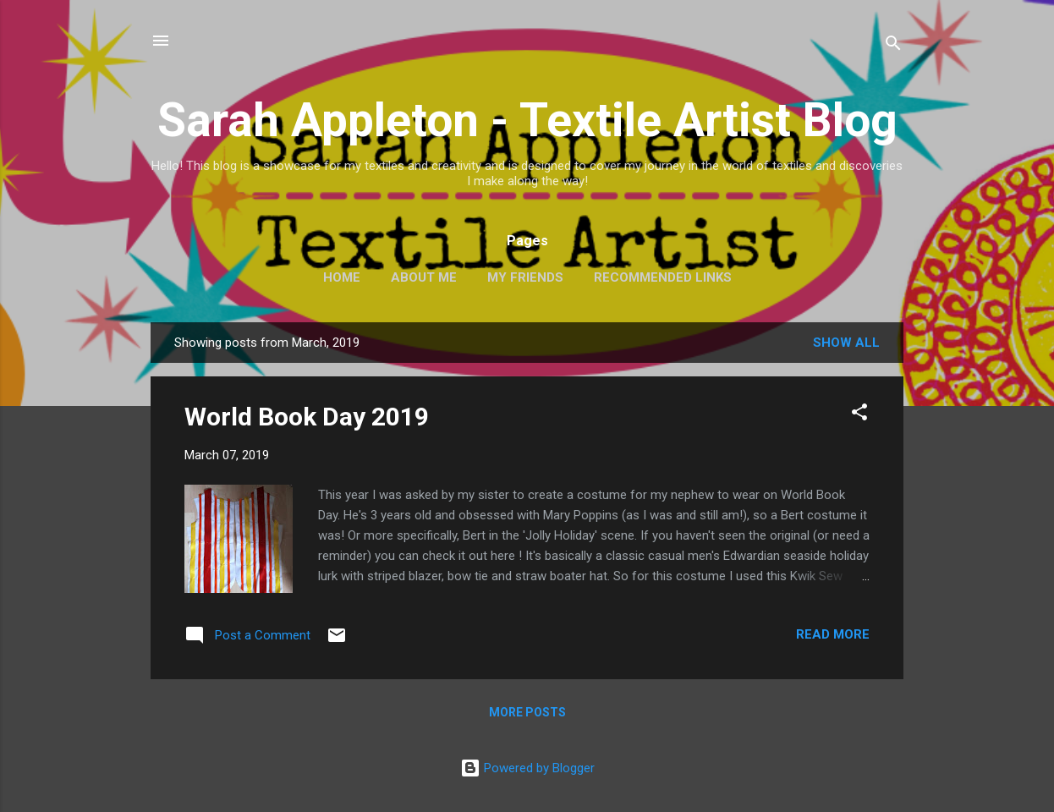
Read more (833, 634)
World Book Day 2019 (306, 416)
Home (341, 277)
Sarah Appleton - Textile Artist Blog (527, 120)
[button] (859, 415)
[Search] (893, 46)
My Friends (525, 277)
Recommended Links (663, 277)
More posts (527, 712)
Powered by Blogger (527, 768)
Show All (846, 342)
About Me (424, 277)
